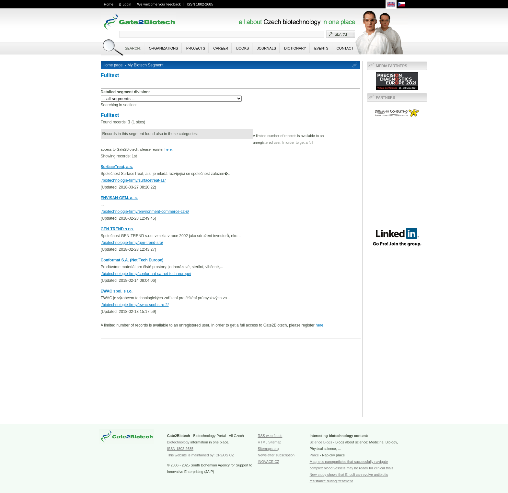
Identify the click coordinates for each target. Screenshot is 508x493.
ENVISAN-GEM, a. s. (119, 198)
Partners (385, 97)
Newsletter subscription (276, 455)
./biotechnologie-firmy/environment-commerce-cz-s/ (145, 211)
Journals (266, 48)
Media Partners (391, 66)
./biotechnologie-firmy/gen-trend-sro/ (132, 242)
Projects (195, 48)
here (168, 149)
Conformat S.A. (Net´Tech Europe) (132, 260)
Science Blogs (321, 442)
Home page (113, 65)
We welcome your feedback (159, 4)
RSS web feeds (270, 436)
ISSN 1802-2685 (200, 4)
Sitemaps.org (268, 449)
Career (220, 48)
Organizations (163, 48)
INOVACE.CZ (268, 462)
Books (242, 48)
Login (126, 4)
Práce (314, 455)
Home (108, 4)
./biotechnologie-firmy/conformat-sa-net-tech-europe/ (146, 273)
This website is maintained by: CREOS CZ (200, 455)
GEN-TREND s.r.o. (117, 229)
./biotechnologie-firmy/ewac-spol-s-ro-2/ (135, 305)
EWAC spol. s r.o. (117, 291)
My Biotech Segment (146, 65)
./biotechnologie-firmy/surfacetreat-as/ (133, 180)
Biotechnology (178, 442)
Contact (345, 48)
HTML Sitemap (270, 442)
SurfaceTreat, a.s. (117, 167)
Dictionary (295, 48)
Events (321, 48)
